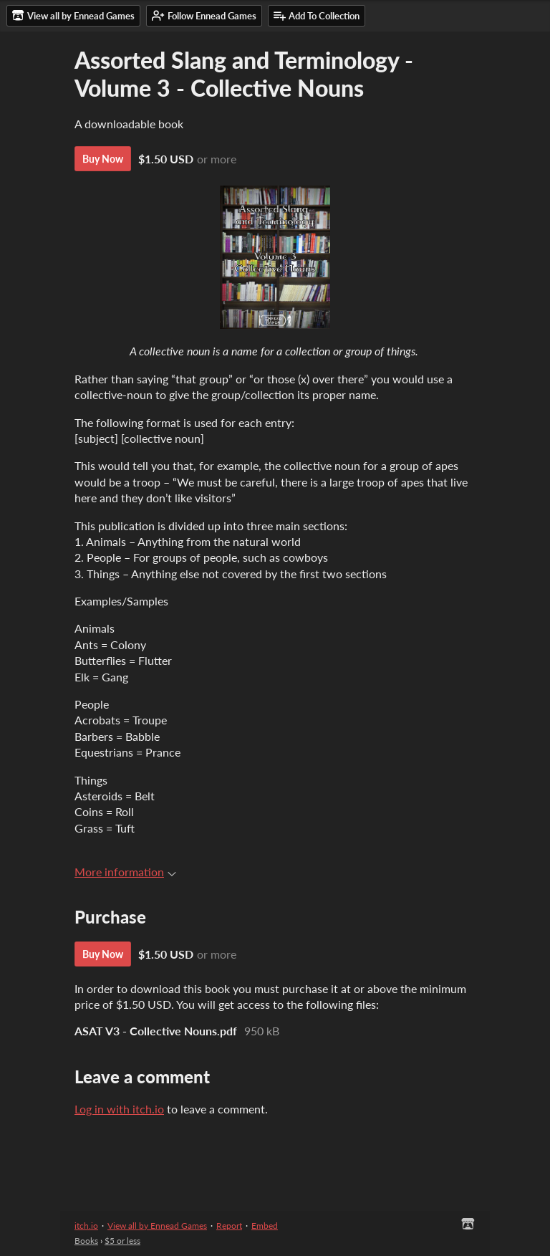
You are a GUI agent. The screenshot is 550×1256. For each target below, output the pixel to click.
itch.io (86, 1225)
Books (86, 1240)
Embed (264, 1225)
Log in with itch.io (119, 1109)
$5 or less (122, 1240)
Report (229, 1225)
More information (125, 871)
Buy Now (102, 159)
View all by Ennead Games (157, 1225)
